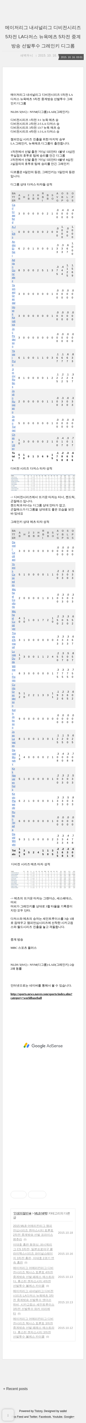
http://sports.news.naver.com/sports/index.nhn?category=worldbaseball (41, 996)
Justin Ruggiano (13, 401)
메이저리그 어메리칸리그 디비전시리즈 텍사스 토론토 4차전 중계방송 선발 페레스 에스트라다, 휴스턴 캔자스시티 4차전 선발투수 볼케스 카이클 (33, 1276)
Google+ (69, 1416)
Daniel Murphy (14, 757)
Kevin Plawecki (14, 800)
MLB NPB (40, 1213)
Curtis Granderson (14, 695)
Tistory (38, 1411)
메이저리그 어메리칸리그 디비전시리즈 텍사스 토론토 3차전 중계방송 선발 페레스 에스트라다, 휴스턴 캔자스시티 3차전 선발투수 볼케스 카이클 (33, 1327)
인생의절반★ (22, 1213)
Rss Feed (17, 1416)
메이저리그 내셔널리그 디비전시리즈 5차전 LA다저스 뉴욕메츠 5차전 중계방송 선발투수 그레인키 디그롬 (43, 36)
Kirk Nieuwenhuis (14, 779)
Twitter (33, 1416)
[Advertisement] (43, 1045)
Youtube (58, 1416)
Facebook (45, 1416)
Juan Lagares (14, 738)
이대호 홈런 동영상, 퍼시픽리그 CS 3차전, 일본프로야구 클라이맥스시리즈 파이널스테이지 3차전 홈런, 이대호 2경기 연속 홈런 (33, 1253)
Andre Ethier (14, 248)
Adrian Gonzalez (13, 270)
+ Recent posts (15, 1389)
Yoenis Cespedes (13, 574)
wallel (63, 1411)
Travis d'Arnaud (14, 640)
